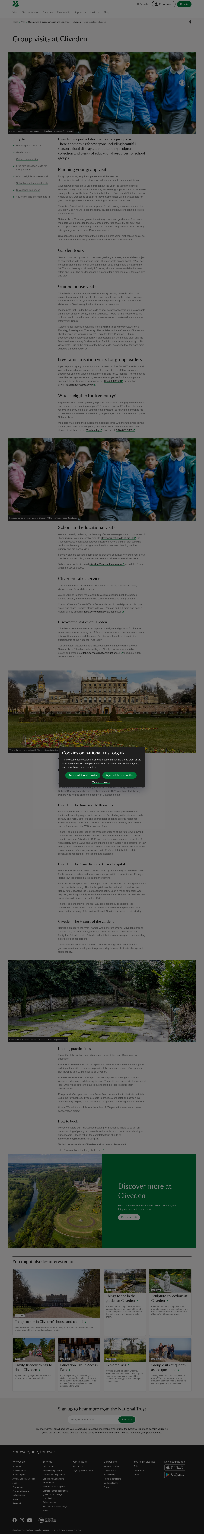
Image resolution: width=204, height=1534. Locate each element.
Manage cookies (101, 782)
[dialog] (102, 767)
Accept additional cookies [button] (83, 775)
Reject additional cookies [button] (119, 775)
